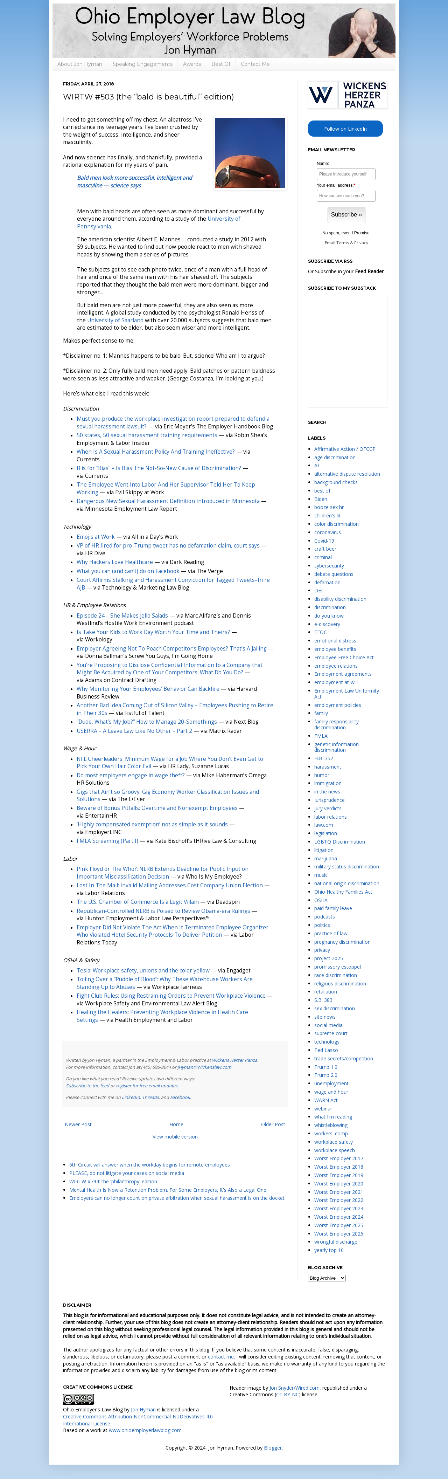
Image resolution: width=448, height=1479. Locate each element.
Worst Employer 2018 (338, 1166)
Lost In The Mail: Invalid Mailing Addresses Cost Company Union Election (170, 885)
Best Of (220, 64)
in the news (327, 791)
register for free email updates (146, 1086)
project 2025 (328, 958)
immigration (328, 783)
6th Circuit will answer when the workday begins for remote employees (149, 1164)
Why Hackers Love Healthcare (115, 562)
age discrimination (335, 457)
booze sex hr (329, 507)
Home (176, 1124)
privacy (322, 950)
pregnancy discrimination (342, 941)
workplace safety (333, 1142)
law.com (323, 824)
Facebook (180, 1097)
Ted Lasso (326, 1050)
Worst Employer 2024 (338, 1216)
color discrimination (336, 524)
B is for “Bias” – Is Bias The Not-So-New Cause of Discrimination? (159, 468)
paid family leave (333, 908)
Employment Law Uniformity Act (346, 693)
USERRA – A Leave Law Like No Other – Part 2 (134, 731)
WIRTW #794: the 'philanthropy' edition (113, 1181)
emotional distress (335, 640)
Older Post (273, 1124)
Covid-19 (324, 540)
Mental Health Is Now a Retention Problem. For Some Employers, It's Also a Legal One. (168, 1189)
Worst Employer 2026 (338, 1233)
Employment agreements (343, 673)
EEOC (320, 632)
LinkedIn (131, 1097)
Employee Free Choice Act (344, 657)
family (321, 713)
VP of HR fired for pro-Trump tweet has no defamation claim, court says (168, 545)
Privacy (361, 242)
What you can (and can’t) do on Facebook (128, 571)
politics (322, 925)
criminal (323, 557)
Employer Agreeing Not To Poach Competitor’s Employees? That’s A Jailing (172, 648)
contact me (221, 1356)
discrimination (330, 607)
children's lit (327, 515)
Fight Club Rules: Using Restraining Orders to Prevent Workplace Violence (171, 995)
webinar (323, 1108)
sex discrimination (334, 1008)
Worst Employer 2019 (338, 1175)
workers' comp (331, 1133)
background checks (336, 482)
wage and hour (331, 1091)
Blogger (273, 1447)
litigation (324, 850)
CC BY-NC (287, 1394)
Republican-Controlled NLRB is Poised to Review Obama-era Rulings (163, 911)
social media (328, 1025)
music (321, 875)
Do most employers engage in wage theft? (131, 775)
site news (325, 1016)
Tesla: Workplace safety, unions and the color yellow (143, 970)
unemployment (331, 1083)
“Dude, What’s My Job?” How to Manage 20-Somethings (147, 721)
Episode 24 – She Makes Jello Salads (122, 615)
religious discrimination (340, 983)
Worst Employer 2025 (338, 1225)
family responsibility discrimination (336, 724)
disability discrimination (340, 599)
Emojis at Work (96, 537)
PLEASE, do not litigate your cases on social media (126, 1173)
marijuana (325, 858)
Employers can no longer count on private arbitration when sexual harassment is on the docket (177, 1198)
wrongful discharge (335, 1241)
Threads (150, 1097)
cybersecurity (329, 565)
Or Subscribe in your (346, 271)
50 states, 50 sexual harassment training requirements (147, 435)
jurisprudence (329, 800)
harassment (327, 766)
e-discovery (327, 624)
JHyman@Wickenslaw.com (204, 1067)
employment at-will (336, 682)
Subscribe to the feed (87, 1086)
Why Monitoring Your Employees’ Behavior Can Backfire (148, 689)
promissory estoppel (337, 966)
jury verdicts (328, 808)
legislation (325, 833)
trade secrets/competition (343, 1058)
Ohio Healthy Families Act (343, 891)
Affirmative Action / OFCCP (345, 449)
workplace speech (334, 1150)
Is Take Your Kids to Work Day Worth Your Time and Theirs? (153, 632)
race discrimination (335, 975)
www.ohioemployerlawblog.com (145, 1430)
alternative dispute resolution (347, 473)
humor (321, 775)
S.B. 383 (323, 1000)
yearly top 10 (329, 1250)
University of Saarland (115, 320)
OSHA (321, 900)
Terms (342, 242)
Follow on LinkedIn (345, 128)
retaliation (325, 991)
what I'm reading (333, 1116)
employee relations (336, 665)
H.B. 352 (323, 758)
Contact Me (255, 64)
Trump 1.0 (325, 1067)
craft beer (325, 548)
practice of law (331, 933)
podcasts (324, 916)
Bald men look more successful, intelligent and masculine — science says (134, 181)
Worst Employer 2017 (338, 1158)
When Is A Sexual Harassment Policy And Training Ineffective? (156, 451)
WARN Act (326, 1100)
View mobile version (175, 1136)
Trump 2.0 (325, 1075)
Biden (320, 499)
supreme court (331, 1033)
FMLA (321, 735)
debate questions (334, 574)
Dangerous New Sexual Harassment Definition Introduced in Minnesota (168, 501)
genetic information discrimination (336, 747)
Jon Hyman (143, 1409)
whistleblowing (331, 1125)
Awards (192, 64)
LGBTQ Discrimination (339, 841)
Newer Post (78, 1124)
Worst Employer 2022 (338, 1200)
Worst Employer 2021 (338, 1192)
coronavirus (327, 532)
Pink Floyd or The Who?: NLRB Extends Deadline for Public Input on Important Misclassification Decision (162, 872)
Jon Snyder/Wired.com (295, 1387)
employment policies (337, 705)
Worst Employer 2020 (338, 1183)
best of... (324, 490)
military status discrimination (346, 866)
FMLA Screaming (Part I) (107, 841)
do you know (329, 615)
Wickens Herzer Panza (234, 1060)
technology (327, 1041)
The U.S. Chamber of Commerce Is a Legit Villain (138, 902)
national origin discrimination (346, 883)
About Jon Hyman (79, 64)
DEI (318, 590)
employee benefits (335, 649)
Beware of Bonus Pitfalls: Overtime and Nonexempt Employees (157, 808)
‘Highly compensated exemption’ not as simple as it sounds (152, 824)
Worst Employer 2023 (338, 1208)
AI (316, 465)
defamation (327, 582)
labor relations (330, 816)
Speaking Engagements (143, 64)
